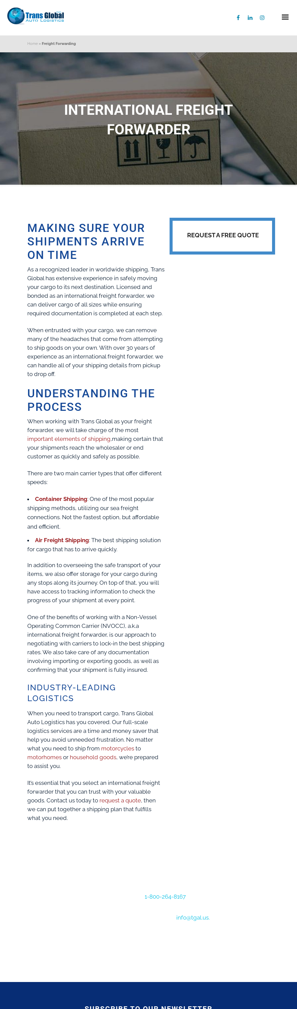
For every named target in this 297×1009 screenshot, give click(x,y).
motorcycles (117, 748)
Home (32, 44)
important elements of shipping (69, 438)
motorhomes (44, 757)
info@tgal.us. (193, 917)
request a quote (120, 800)
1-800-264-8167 (166, 896)
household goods (93, 757)
